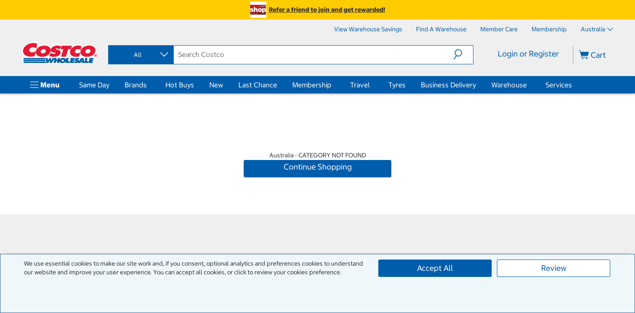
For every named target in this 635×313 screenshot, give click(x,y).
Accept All (435, 268)
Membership (311, 84)
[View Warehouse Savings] (368, 29)
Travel (360, 84)
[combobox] (140, 55)
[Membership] (549, 29)
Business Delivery (448, 84)
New (216, 84)
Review (553, 268)
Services (559, 84)
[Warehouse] (528, 84)
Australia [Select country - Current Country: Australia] (597, 29)
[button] (463, 54)
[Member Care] (499, 29)
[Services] (573, 84)
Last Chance (257, 84)
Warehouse (509, 84)
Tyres (397, 84)
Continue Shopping (318, 167)
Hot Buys (179, 84)
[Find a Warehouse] (441, 29)
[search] (314, 54)
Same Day (94, 84)
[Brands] (148, 84)
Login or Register (528, 54)
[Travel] (371, 84)
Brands (136, 84)
